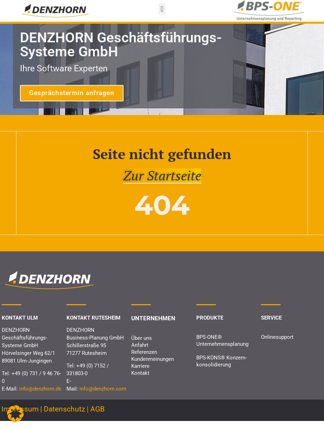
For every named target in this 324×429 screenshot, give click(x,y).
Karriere (140, 374)
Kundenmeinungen (152, 367)
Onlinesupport (277, 345)
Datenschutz (64, 417)
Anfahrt (139, 353)
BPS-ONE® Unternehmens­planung (222, 348)
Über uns (141, 346)
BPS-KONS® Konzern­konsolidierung (221, 369)
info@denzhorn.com (102, 396)
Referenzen (144, 360)
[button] (162, 9)
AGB (97, 417)
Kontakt (140, 381)
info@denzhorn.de (40, 396)
